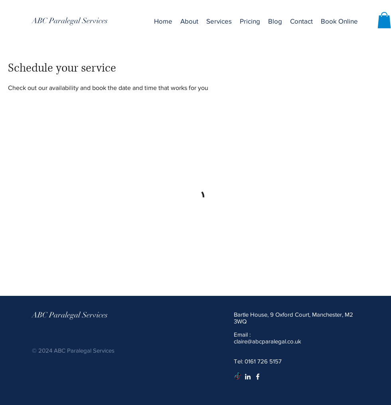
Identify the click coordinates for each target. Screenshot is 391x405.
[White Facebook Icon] (258, 377)
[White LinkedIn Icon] (248, 377)
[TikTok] (238, 377)
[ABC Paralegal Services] (70, 20)
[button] (219, 21)
